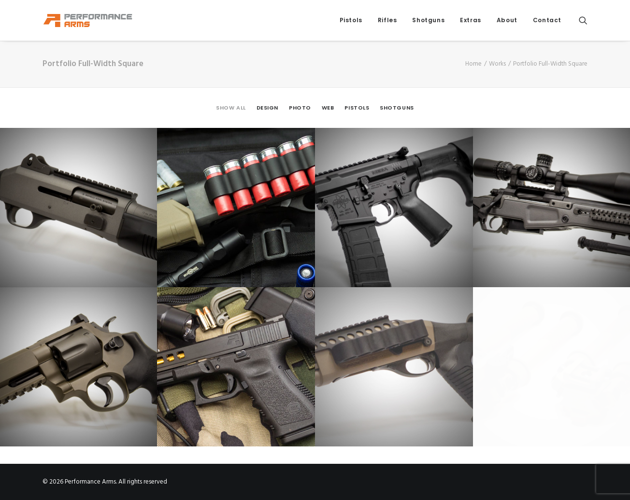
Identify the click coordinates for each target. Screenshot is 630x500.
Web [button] (328, 108)
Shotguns (428, 20)
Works (497, 64)
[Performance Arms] (88, 20)
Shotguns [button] (397, 108)
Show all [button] (230, 108)
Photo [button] (300, 108)
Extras (470, 20)
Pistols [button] (356, 108)
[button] (583, 20)
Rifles (387, 20)
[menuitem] (351, 20)
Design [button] (267, 108)
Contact (547, 20)
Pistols (351, 20)
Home (473, 64)
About (507, 20)
